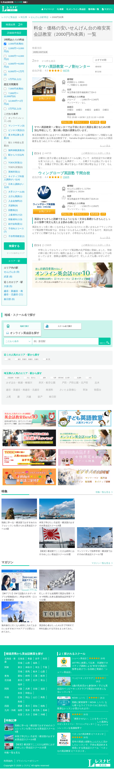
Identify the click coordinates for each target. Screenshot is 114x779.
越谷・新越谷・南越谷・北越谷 (34, 363)
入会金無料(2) (15, 201)
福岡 (20, 720)
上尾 (22, 407)
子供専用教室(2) (16, 236)
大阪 (20, 699)
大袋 (8, 363)
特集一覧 (93, 9)
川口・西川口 (39, 386)
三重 (35, 686)
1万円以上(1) (14, 79)
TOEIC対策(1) (15, 162)
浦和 (54, 386)
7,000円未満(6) (15, 88)
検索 (60, 9)
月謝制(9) (13, 205)
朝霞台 (9, 407)
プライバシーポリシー (27, 771)
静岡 (27, 686)
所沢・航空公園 (58, 393)
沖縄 (43, 725)
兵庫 (27, 699)
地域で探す (24, 329)
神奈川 (28, 677)
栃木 (35, 682)
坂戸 (53, 407)
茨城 (20, 682)
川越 (42, 407)
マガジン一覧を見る (101, 573)
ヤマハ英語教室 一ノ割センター (67, 70)
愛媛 (20, 716)
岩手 (37, 669)
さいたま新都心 (79, 400)
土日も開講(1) (15, 196)
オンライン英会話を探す (24, 335)
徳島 (43, 716)
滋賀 (43, 699)
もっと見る (102, 151)
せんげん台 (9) (11, 272)
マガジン (107, 9)
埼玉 (37, 677)
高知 (35, 716)
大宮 (8, 393)
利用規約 (8, 771)
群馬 (27, 682)
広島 (20, 708)
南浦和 (60, 400)
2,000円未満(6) (15, 43)
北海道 (21, 669)
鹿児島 (36, 720)
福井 (20, 695)
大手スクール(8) (16, 191)
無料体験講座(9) (16, 150)
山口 (35, 708)
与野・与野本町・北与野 (77, 386)
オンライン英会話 (76, 9)
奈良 (20, 703)
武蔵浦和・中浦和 (15, 386)
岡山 (27, 708)
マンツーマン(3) (16, 125)
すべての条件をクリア (16, 253)
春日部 (60, 363)
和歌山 (28, 703)
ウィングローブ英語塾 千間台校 (67, 187)
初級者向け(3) (15, 219)
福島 (35, 673)
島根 (20, 712)
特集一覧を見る (103, 502)
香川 (27, 716)
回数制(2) (13, 210)
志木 (8, 400)
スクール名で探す (64, 329)
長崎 (45, 720)
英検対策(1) (14, 171)
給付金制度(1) (15, 224)
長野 (27, 690)
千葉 (45, 677)
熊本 (27, 720)
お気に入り (48, 101)
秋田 (45, 669)
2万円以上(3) (14, 108)
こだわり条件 (12, 344)
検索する (14, 246)
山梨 (43, 682)
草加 (96, 400)
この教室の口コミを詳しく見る (92, 159)
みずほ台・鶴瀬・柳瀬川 (30, 393)
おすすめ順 (100, 60)
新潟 (20, 690)
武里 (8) (8, 276)
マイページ (48, 9)
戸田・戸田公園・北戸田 (86, 393)
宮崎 (35, 725)
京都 (35, 699)
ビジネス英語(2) (16, 130)
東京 (20, 677)
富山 (43, 690)
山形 (27, 673)
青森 (30, 669)
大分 (27, 725)
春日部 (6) (9, 299)
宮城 (20, 673)
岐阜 (43, 686)
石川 (35, 690)
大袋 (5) (8, 286)
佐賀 (20, 725)
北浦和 (100, 386)
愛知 (20, 686)
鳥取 (43, 708)
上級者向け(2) (15, 214)
